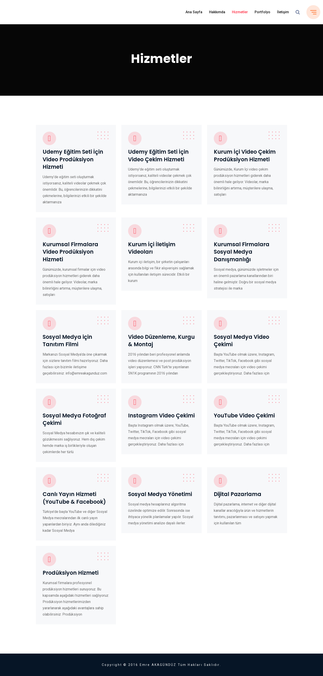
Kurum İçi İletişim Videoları (151, 248)
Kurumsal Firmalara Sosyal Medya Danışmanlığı (241, 252)
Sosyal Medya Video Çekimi (241, 340)
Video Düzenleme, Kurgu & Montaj (161, 340)
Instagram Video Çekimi (161, 415)
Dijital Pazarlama (237, 494)
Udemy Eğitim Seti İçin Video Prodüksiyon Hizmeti (73, 159)
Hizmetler (240, 12)
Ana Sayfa (194, 12)
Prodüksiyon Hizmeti (70, 572)
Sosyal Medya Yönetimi (160, 494)
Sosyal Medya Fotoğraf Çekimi (74, 419)
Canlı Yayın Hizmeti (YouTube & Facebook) (74, 497)
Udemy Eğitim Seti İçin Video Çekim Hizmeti (158, 155)
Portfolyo (262, 12)
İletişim (283, 12)
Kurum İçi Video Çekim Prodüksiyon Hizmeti (245, 155)
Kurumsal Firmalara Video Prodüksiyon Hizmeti (70, 252)
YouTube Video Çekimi (244, 415)
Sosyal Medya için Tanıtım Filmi (67, 340)
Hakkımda (217, 12)
